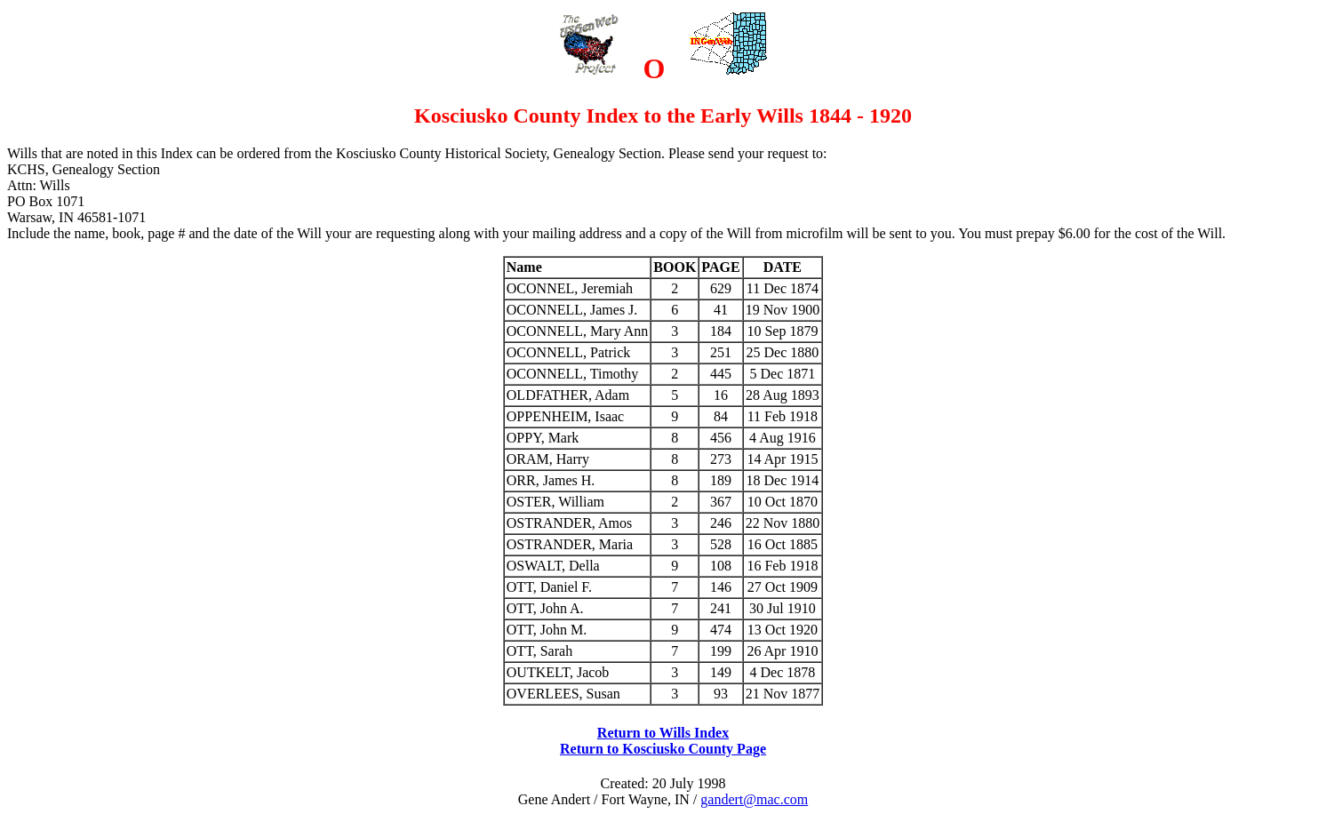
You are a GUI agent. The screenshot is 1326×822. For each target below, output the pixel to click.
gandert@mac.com (754, 799)
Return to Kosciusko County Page (663, 748)
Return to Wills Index (663, 732)
